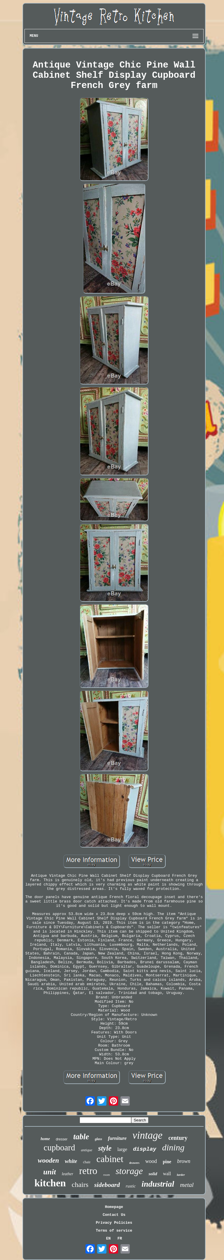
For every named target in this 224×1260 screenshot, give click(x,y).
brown (183, 1161)
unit (49, 1172)
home (45, 1139)
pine (167, 1161)
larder (181, 1174)
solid (152, 1173)
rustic (131, 1186)
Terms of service (114, 1230)
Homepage (114, 1207)
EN (108, 1238)
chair (87, 1162)
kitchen (50, 1183)
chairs (80, 1184)
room (106, 1174)
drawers (134, 1162)
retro (88, 1171)
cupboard (59, 1147)
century (178, 1138)
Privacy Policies (114, 1223)
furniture (117, 1138)
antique (86, 1150)
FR (120, 1238)
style (104, 1148)
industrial (157, 1183)
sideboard (107, 1184)
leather (68, 1174)
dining (173, 1147)
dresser (61, 1139)
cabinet (109, 1159)
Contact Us (114, 1215)
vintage (147, 1135)
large (122, 1149)
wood (151, 1161)
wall (167, 1173)
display (144, 1149)
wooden (48, 1160)
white (71, 1161)
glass (98, 1139)
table (81, 1136)
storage (129, 1171)
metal (187, 1184)
